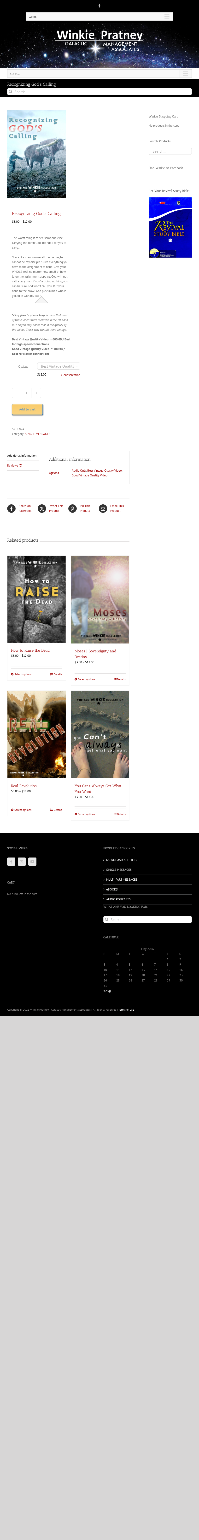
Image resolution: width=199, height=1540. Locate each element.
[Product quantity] (26, 393)
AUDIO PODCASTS (118, 899)
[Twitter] (22, 862)
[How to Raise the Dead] (36, 599)
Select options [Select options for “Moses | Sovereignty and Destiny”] (86, 679)
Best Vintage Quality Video (104, 470)
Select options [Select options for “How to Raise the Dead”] (22, 674)
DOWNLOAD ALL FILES (121, 860)
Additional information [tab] (21, 456)
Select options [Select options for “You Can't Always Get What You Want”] (86, 814)
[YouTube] (32, 862)
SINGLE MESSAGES (37, 434)
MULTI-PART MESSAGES (121, 879)
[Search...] (99, 91)
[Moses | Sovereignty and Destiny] (100, 599)
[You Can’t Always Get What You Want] (100, 734)
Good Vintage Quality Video (89, 475)
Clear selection (70, 375)
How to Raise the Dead (30, 650)
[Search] (10, 91)
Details (57, 674)
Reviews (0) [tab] (14, 465)
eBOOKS (112, 889)
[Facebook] (11, 862)
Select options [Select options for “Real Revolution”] (22, 810)
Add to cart (27, 409)
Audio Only (79, 470)
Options (23, 366)
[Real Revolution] (36, 734)
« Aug (107, 991)
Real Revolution (24, 786)
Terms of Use (126, 1009)
